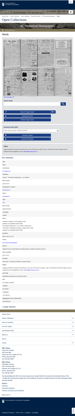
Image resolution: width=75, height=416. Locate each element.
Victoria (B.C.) (6, 190)
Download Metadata (27, 139)
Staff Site (5, 386)
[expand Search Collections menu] (73, 318)
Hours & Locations (7, 322)
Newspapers (6, 196)
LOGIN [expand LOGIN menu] (4, 343)
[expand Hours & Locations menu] (73, 322)
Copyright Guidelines (8, 388)
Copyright (27, 412)
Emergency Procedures (8, 412)
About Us (5, 335)
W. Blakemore (6, 171)
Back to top (6, 394)
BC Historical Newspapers (9, 242)
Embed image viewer (19, 120)
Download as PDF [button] (19, 116)
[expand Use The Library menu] (73, 327)
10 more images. (9, 97)
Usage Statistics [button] (9, 307)
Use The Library (7, 326)
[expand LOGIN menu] (73, 343)
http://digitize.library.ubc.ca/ (31, 270)
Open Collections (14, 20)
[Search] (63, 104)
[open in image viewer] (12, 53)
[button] (10, 394)
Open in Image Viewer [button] (19, 112)
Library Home (6, 314)
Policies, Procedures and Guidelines (13, 390)
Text (3, 202)
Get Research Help (8, 330)
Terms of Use (19, 412)
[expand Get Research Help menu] (73, 331)
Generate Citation (19, 135)
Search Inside (8, 101)
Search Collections (7, 318)
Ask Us (4, 339)
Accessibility (35, 412)
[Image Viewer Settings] (53, 112)
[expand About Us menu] (73, 335)
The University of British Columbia (27, 4)
